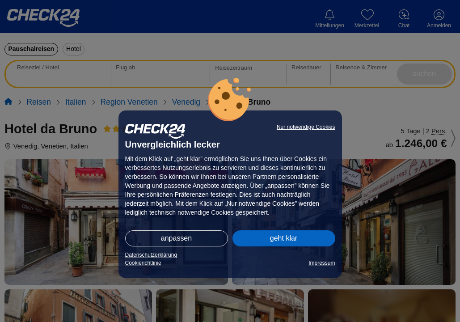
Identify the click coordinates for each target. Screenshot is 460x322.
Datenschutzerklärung (151, 255)
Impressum (321, 263)
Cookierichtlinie (143, 263)
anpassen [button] (176, 238)
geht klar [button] (283, 238)
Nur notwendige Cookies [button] (306, 127)
